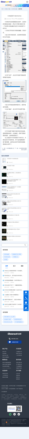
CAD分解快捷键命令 (19, 322)
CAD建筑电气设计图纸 (16, 254)
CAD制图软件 (16, 397)
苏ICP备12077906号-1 (6, 420)
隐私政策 (8, 423)
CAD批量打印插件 (7, 319)
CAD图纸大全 (15, 256)
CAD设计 (17, 396)
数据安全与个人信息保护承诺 (17, 423)
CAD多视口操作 (7, 256)
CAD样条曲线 (6, 254)
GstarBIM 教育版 (5, 366)
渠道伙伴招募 (5, 377)
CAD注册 (20, 398)
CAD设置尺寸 (20, 18)
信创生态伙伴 (5, 373)
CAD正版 (16, 394)
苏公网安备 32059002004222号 (13, 422)
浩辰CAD (4, 351)
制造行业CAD (19, 353)
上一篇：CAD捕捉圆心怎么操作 (8, 149)
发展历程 (18, 375)
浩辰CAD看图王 (5, 357)
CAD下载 (8, 425)
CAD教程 (23, 396)
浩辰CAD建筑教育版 (6, 362)
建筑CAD (12, 396)
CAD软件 (3, 425)
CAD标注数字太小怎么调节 (9, 316)
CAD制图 (3, 394)
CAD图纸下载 (14, 398)
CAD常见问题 (14, 9)
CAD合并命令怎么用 (8, 322)
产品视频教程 (19, 366)
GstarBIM (4, 353)
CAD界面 (5, 259)
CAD (2, 9)
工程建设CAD (19, 351)
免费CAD (21, 394)
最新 (22, 266)
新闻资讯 (18, 379)
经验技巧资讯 (19, 368)
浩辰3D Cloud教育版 (6, 368)
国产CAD (7, 396)
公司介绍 (18, 373)
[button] (13, 5)
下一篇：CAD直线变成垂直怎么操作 (21, 149)
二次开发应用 (19, 355)
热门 (14, 266)
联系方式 (18, 377)
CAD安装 (3, 397)
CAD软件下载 (9, 394)
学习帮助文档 (19, 364)
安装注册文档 (19, 362)
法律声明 (3, 423)
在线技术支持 (15, 342)
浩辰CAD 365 (5, 355)
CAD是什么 (9, 397)
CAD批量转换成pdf (17, 319)
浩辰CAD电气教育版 (6, 364)
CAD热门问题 (7, 9)
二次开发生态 (5, 375)
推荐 (6, 266)
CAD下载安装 (7, 398)
